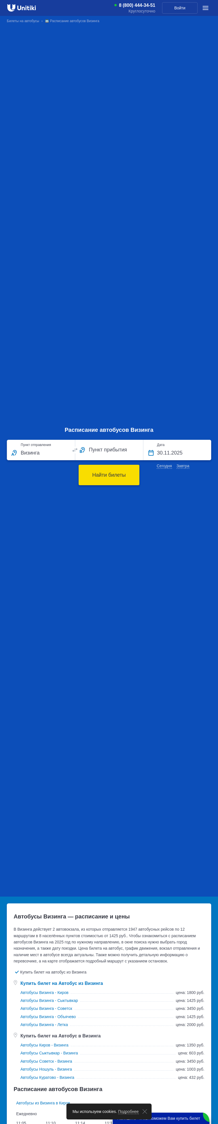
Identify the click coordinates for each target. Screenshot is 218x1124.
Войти (179, 8)
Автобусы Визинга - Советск (46, 1008)
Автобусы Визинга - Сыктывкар (49, 1000)
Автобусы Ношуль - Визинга (46, 1069)
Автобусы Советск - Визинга (46, 1061)
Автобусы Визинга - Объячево (48, 1016)
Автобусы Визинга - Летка (44, 1024)
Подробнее (128, 1111)
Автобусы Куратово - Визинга (47, 1077)
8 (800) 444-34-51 (137, 5)
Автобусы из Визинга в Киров (43, 1103)
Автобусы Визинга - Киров (44, 992)
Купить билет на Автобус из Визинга (61, 983)
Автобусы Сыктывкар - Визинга (49, 1053)
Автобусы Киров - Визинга (44, 1045)
